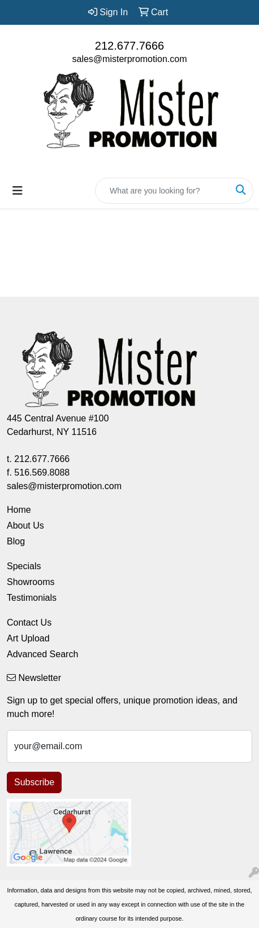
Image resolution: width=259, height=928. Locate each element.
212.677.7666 (129, 45)
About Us (25, 525)
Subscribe (34, 782)
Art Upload (28, 638)
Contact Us (29, 622)
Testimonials (32, 597)
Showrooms (30, 582)
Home (19, 509)
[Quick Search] (162, 191)
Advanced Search (42, 654)
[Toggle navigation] (17, 191)
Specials (24, 566)
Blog (16, 541)
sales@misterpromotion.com (129, 59)
